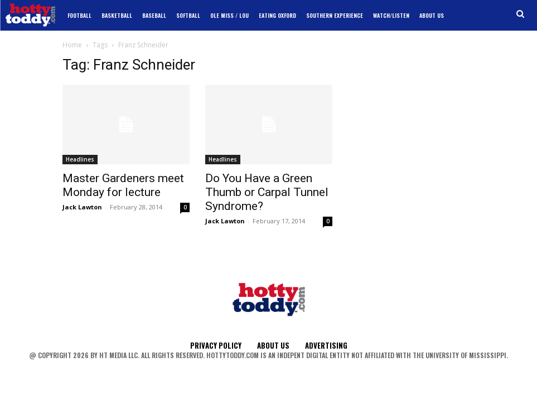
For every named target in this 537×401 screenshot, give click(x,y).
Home (72, 45)
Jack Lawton (82, 207)
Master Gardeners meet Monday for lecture (123, 185)
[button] (520, 14)
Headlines (80, 159)
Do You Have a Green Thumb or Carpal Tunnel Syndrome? (266, 192)
